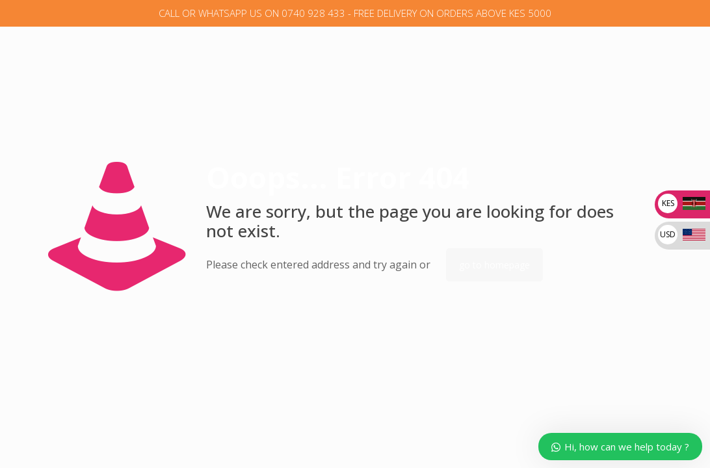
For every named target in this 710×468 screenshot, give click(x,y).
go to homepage (494, 265)
